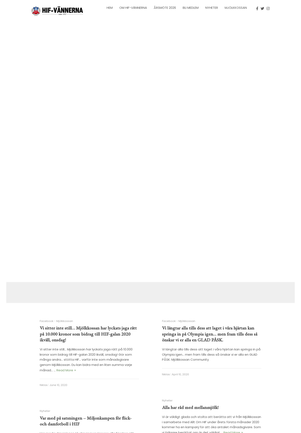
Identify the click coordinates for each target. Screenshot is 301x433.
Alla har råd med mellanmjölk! (190, 407)
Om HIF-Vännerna (133, 7)
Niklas (44, 385)
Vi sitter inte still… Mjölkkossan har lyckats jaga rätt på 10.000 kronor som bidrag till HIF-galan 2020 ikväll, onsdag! (88, 334)
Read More (64, 370)
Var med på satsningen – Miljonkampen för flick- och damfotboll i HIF (85, 421)
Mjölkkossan (236, 7)
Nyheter (211, 7)
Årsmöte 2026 (165, 7)
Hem (110, 7)
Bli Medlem (191, 7)
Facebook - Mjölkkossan (56, 321)
